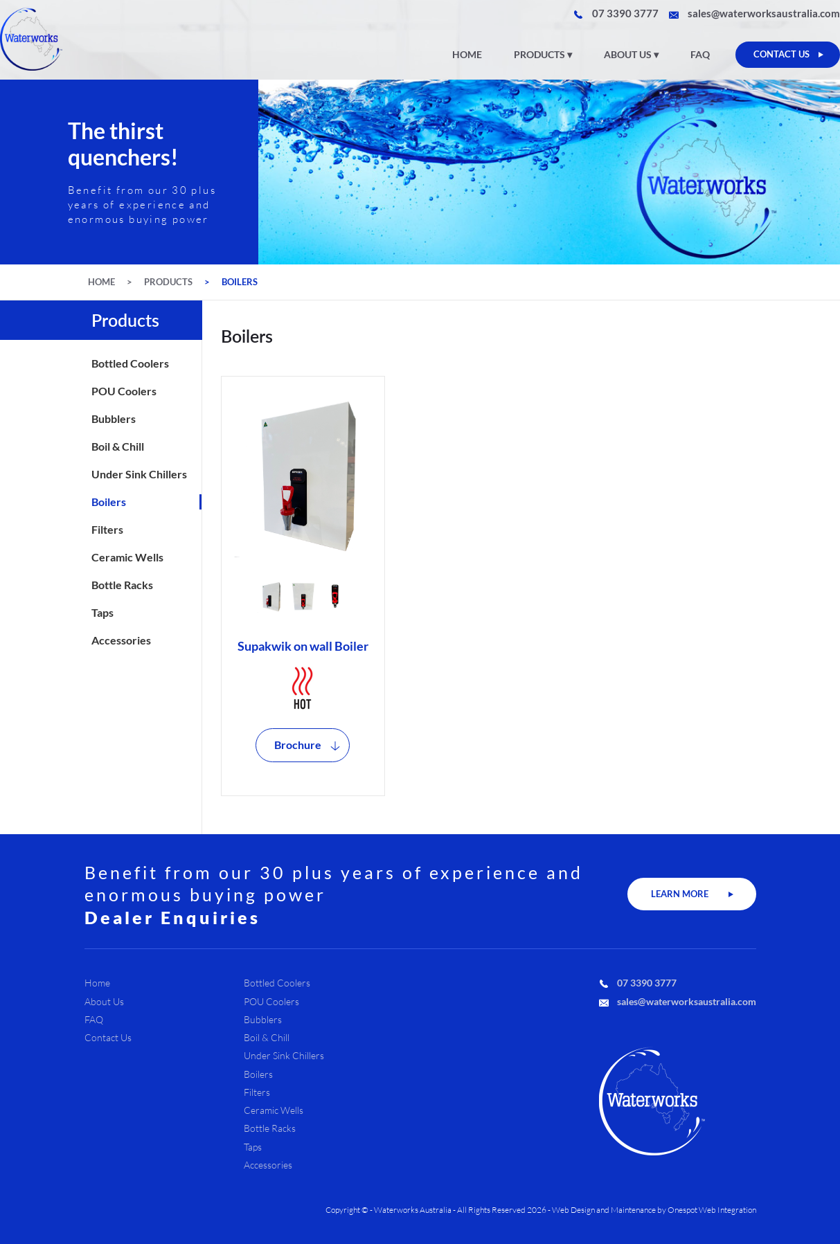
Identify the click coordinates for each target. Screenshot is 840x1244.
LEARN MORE (679, 894)
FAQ (700, 54)
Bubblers (113, 419)
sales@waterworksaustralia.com (764, 13)
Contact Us (108, 1037)
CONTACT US (781, 54)
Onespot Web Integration (712, 1209)
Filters (107, 529)
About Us (628, 54)
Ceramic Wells (127, 557)
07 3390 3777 (625, 13)
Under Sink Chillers (139, 474)
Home (467, 54)
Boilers (240, 282)
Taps (102, 612)
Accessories (121, 640)
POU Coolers (124, 391)
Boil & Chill (117, 446)
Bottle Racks (122, 585)
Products (539, 54)
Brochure (297, 745)
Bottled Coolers (130, 363)
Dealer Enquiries (172, 917)
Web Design (573, 1209)
